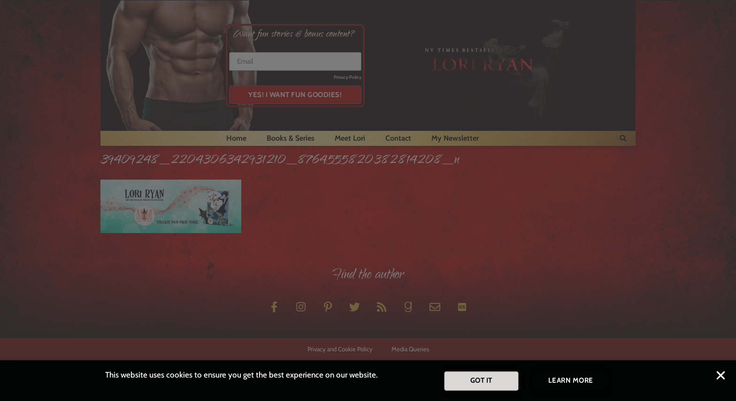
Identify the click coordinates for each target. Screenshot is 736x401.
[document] (368, 200)
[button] (721, 379)
